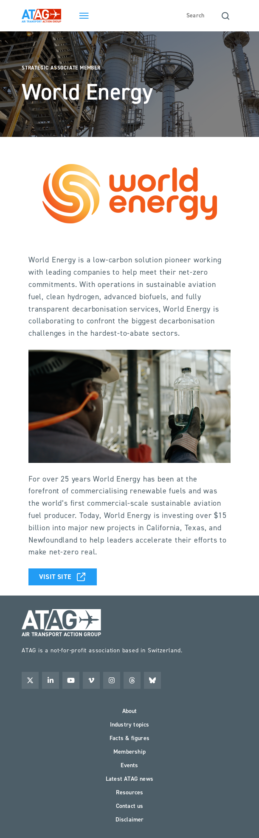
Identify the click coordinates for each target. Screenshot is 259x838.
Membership (129, 752)
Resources (130, 792)
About (129, 711)
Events (129, 765)
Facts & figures (129, 738)
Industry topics (129, 725)
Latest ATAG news (129, 779)
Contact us (130, 806)
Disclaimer (129, 820)
